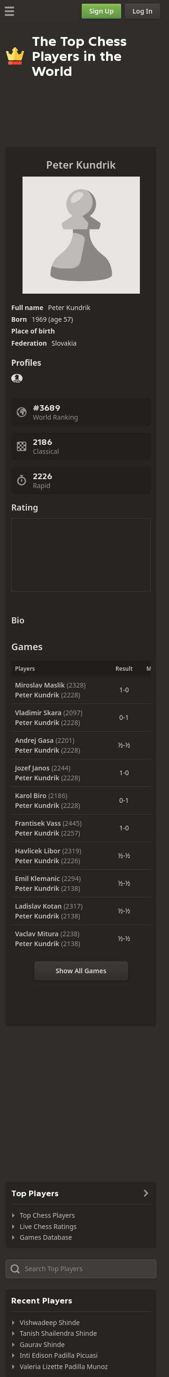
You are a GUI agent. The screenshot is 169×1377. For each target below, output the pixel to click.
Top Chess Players (47, 1215)
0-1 (124, 717)
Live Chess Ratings (48, 1226)
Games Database (46, 1237)
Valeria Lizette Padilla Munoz (64, 1366)
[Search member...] (81, 1268)
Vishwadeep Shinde (50, 1322)
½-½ (124, 744)
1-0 (124, 689)
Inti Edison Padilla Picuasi (59, 1355)
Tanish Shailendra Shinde (58, 1333)
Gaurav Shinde (42, 1344)
